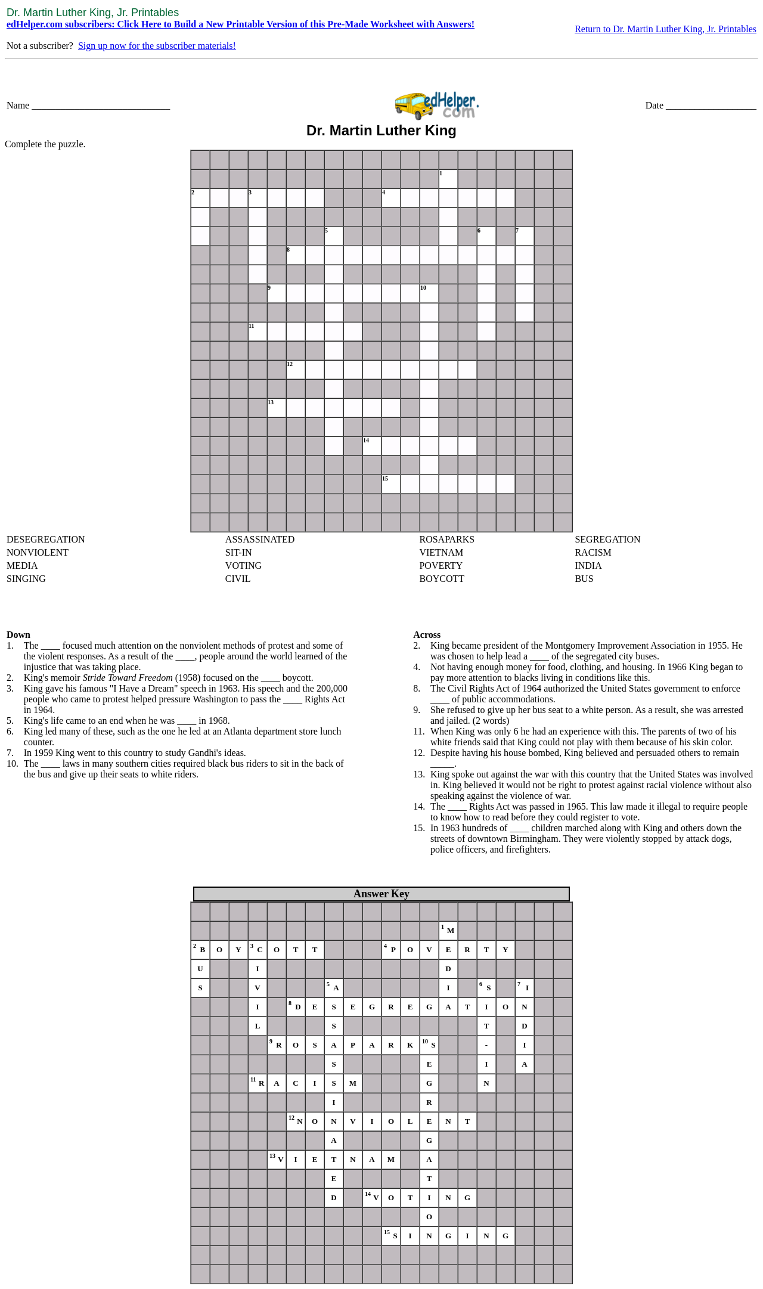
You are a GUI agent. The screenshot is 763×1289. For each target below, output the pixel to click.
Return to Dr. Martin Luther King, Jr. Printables (665, 29)
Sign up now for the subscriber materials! (157, 46)
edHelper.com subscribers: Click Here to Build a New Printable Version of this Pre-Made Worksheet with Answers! (240, 24)
